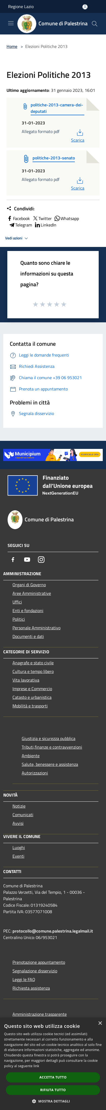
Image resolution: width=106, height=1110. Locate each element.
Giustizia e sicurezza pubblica (48, 738)
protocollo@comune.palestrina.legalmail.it (52, 931)
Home (12, 46)
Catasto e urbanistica (32, 697)
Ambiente (31, 755)
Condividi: (20, 208)
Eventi (18, 856)
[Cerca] (94, 23)
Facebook (18, 218)
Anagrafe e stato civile (33, 662)
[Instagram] (41, 559)
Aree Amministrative (31, 593)
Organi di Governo (29, 584)
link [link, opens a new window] (36, 1066)
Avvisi (18, 823)
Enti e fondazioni (27, 610)
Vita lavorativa (25, 680)
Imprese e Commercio (32, 688)
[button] (53, 1101)
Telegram (20, 225)
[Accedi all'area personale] (85, 7)
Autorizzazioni (35, 773)
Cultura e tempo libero (33, 671)
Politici (18, 619)
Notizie (18, 806)
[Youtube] (27, 559)
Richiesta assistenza (31, 988)
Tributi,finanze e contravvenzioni (52, 747)
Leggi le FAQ (23, 979)
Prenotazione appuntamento (38, 962)
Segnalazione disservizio (34, 971)
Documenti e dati (28, 636)
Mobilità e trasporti (30, 706)
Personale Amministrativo (36, 627)
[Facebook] (13, 559)
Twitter (42, 218)
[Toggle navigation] (11, 23)
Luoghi (18, 847)
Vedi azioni (17, 238)
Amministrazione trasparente (39, 1014)
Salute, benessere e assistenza (50, 764)
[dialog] (53, 1064)
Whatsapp (66, 218)
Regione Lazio (21, 6)
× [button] (100, 1023)
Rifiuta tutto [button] (53, 1090)
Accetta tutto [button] (52, 1077)
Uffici (17, 602)
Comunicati (22, 814)
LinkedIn (45, 225)
